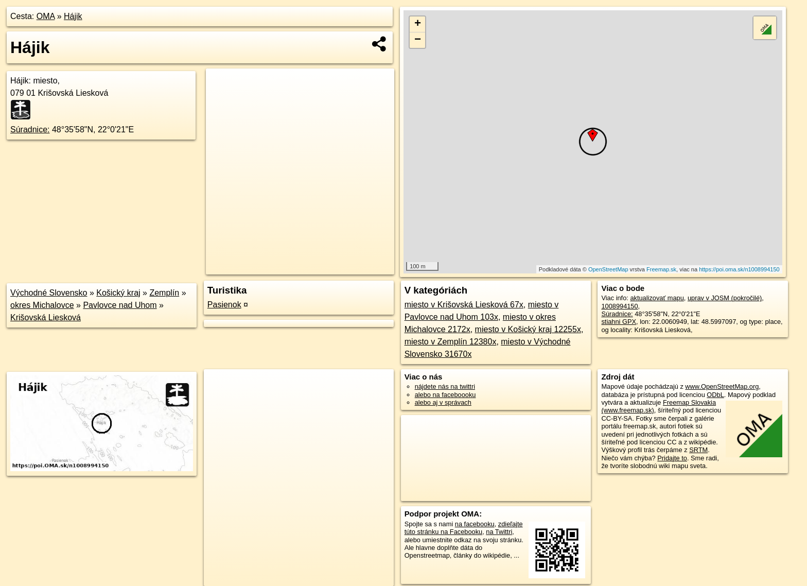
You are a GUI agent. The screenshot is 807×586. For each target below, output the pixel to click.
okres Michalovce (42, 305)
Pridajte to (672, 458)
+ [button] (417, 24)
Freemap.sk (661, 269)
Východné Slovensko (48, 292)
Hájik (73, 16)
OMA (46, 16)
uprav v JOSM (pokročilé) (725, 298)
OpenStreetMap (608, 269)
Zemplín (164, 292)
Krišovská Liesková (45, 317)
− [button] (417, 40)
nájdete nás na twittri (445, 386)
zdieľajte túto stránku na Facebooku (464, 528)
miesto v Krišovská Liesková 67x (464, 304)
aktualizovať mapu (656, 298)
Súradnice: (30, 129)
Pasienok (224, 304)
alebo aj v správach (443, 402)
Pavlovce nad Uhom (119, 305)
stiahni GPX (618, 321)
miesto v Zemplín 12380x (451, 341)
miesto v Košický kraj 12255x (528, 329)
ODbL (715, 395)
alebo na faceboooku (445, 395)
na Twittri (499, 532)
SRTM (698, 450)
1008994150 (619, 306)
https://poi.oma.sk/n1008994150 (739, 269)
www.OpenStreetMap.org (722, 386)
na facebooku (475, 524)
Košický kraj (118, 292)
